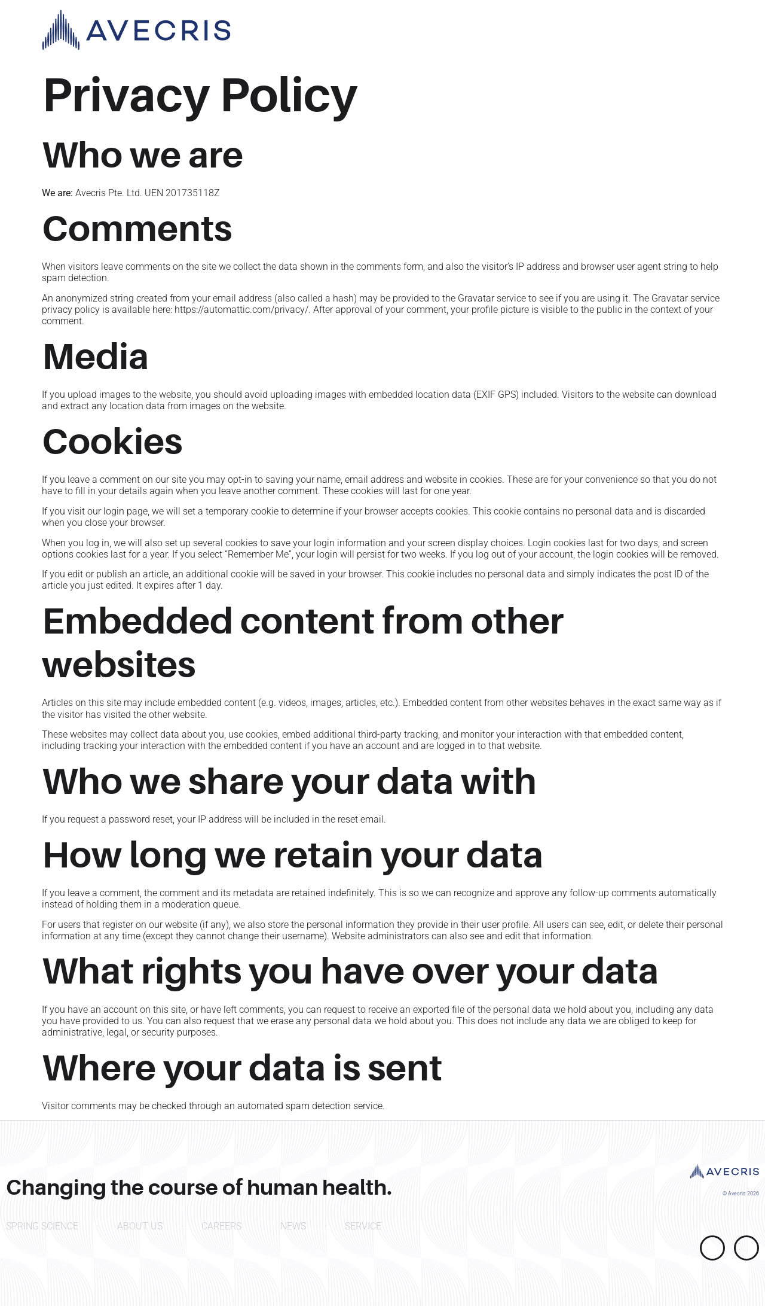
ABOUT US (140, 1226)
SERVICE (363, 1226)
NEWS (293, 1226)
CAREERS (221, 1226)
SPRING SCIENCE (42, 1226)
